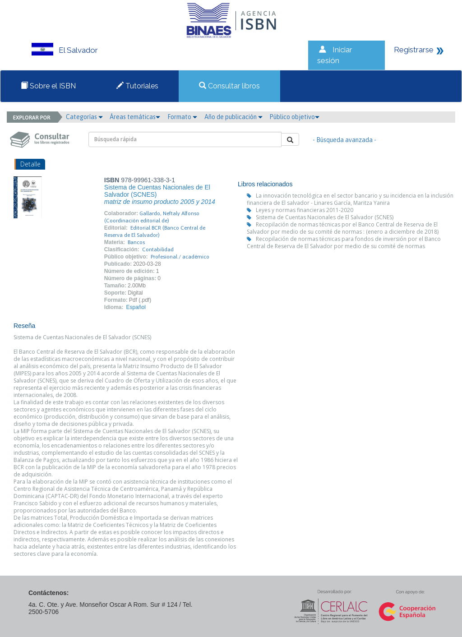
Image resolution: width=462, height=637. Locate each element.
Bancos (136, 242)
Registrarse (414, 49)
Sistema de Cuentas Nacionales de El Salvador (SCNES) (324, 217)
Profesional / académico (180, 257)
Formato (182, 116)
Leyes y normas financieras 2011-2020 (304, 210)
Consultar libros (229, 86)
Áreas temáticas (135, 116)
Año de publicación (233, 116)
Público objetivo (294, 116)
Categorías (84, 116)
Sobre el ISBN (48, 86)
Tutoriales (137, 86)
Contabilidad (158, 249)
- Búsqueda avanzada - (344, 139)
